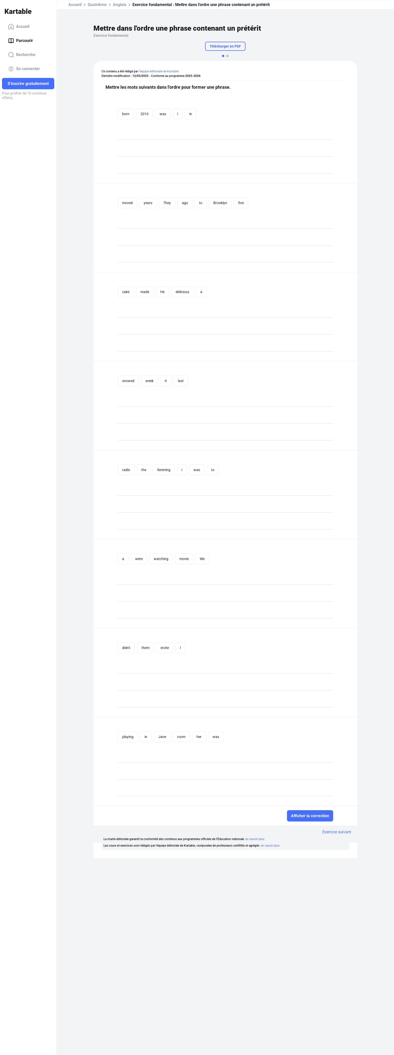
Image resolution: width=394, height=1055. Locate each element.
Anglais (119, 4)
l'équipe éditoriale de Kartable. (159, 71)
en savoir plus (254, 839)
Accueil (18, 27)
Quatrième (97, 4)
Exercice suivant (336, 832)
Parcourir (20, 41)
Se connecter (24, 69)
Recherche (21, 55)
